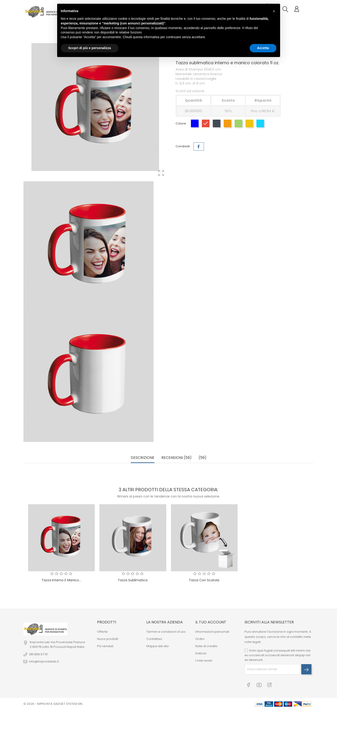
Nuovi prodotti (107, 639)
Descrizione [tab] (142, 457)
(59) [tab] (202, 457)
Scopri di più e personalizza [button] (89, 48)
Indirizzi (200, 653)
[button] (274, 11)
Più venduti (105, 646)
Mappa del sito (157, 646)
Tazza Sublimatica (132, 580)
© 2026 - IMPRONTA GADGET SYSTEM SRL (53, 704)
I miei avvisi (203, 660)
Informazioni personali (212, 631)
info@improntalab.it (44, 661)
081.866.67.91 (38, 654)
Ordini (199, 639)
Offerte (102, 631)
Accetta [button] (263, 48)
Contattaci (154, 639)
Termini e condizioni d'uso (166, 631)
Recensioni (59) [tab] (176, 457)
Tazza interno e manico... (61, 580)
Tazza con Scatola (204, 580)
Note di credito (206, 646)
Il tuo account (210, 622)
